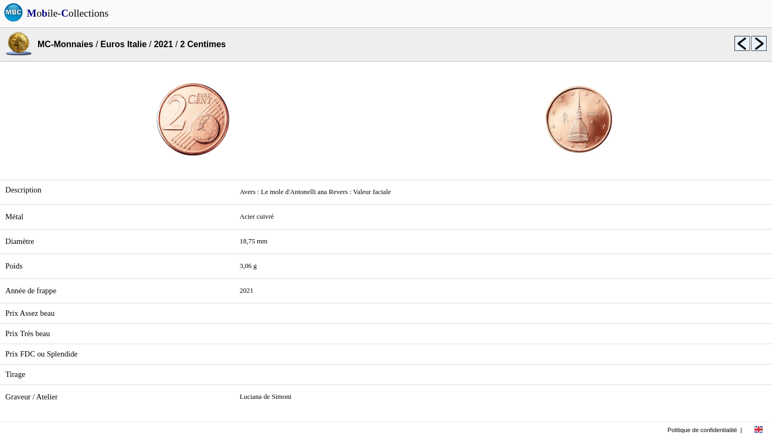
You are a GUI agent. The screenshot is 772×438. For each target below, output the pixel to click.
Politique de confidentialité (702, 430)
